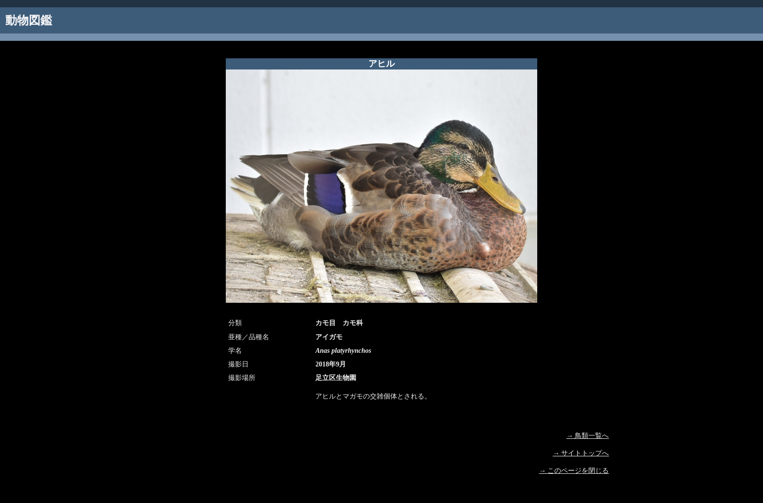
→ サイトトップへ (581, 453)
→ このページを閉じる (574, 470)
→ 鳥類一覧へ (587, 435)
